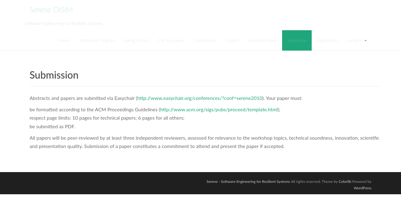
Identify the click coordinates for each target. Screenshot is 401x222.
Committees (205, 40)
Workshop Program (97, 40)
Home (64, 40)
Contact (232, 40)
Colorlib (345, 181)
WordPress (362, 188)
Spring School (136, 40)
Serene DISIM (51, 9)
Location (357, 40)
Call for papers (171, 40)
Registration (327, 40)
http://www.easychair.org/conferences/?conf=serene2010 (199, 98)
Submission (297, 40)
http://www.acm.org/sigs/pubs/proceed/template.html (219, 109)
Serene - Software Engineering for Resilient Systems (248, 181)
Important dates (263, 40)
